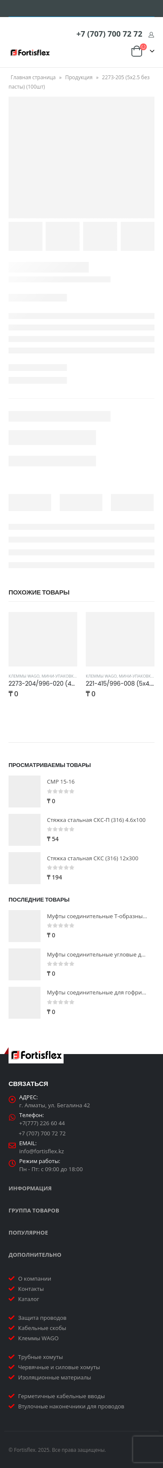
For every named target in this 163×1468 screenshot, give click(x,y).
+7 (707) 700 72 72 (109, 34)
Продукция (79, 77)
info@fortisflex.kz (41, 1151)
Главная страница (33, 77)
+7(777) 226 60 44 (42, 1123)
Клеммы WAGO (24, 676)
